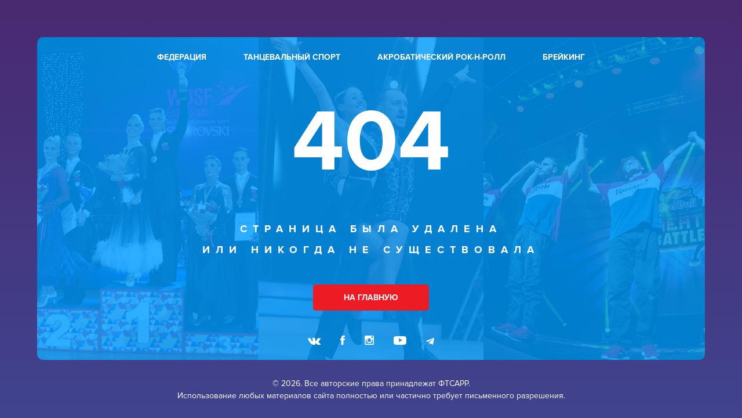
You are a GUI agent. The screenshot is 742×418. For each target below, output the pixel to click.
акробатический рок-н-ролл (441, 57)
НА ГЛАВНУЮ (371, 297)
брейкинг (564, 57)
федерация (181, 57)
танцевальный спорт (291, 57)
